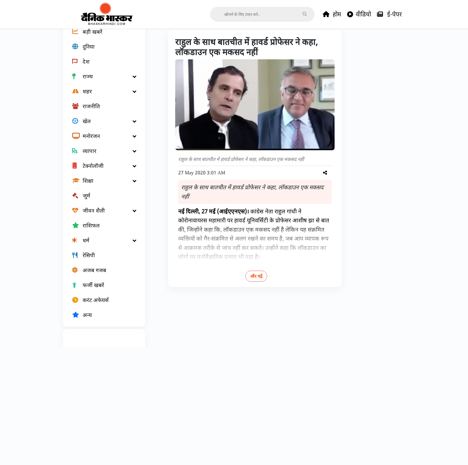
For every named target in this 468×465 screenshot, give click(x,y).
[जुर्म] (100, 216)
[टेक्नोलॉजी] (100, 186)
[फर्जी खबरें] (100, 305)
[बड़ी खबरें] (100, 52)
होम (332, 14)
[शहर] (100, 112)
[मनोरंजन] (100, 156)
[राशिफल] (100, 246)
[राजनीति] (100, 127)
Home (158, 42)
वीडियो (359, 14)
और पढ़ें (237, 297)
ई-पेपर (389, 14)
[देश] (100, 82)
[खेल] (100, 142)
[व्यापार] (100, 171)
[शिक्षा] (100, 201)
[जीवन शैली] (100, 231)
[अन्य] (100, 335)
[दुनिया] (100, 67)
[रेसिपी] (100, 276)
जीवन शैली (182, 42)
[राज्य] (100, 97)
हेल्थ (204, 42)
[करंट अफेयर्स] (100, 320)
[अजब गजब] (100, 291)
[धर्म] (100, 261)
